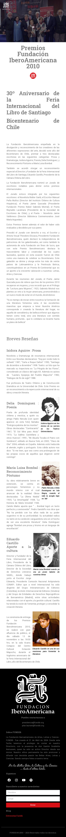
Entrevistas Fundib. (14, 816)
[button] (33, 27)
